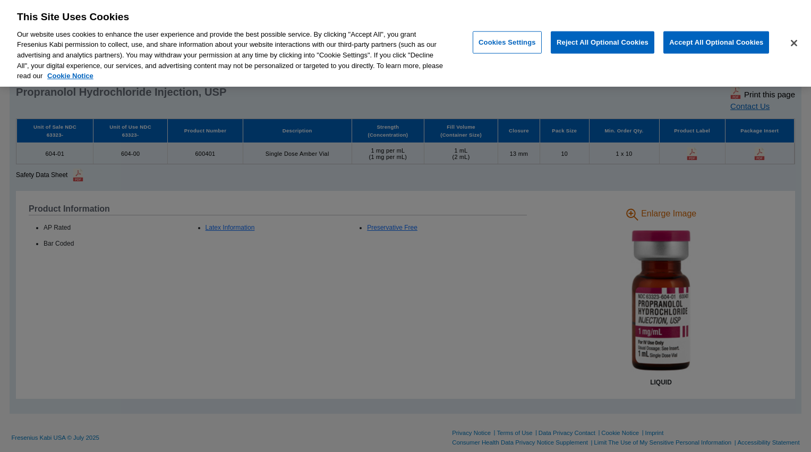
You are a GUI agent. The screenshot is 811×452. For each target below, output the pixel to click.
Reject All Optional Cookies (602, 42)
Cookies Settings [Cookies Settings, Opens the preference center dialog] (507, 42)
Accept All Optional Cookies (716, 42)
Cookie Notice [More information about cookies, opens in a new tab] (70, 76)
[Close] (794, 43)
